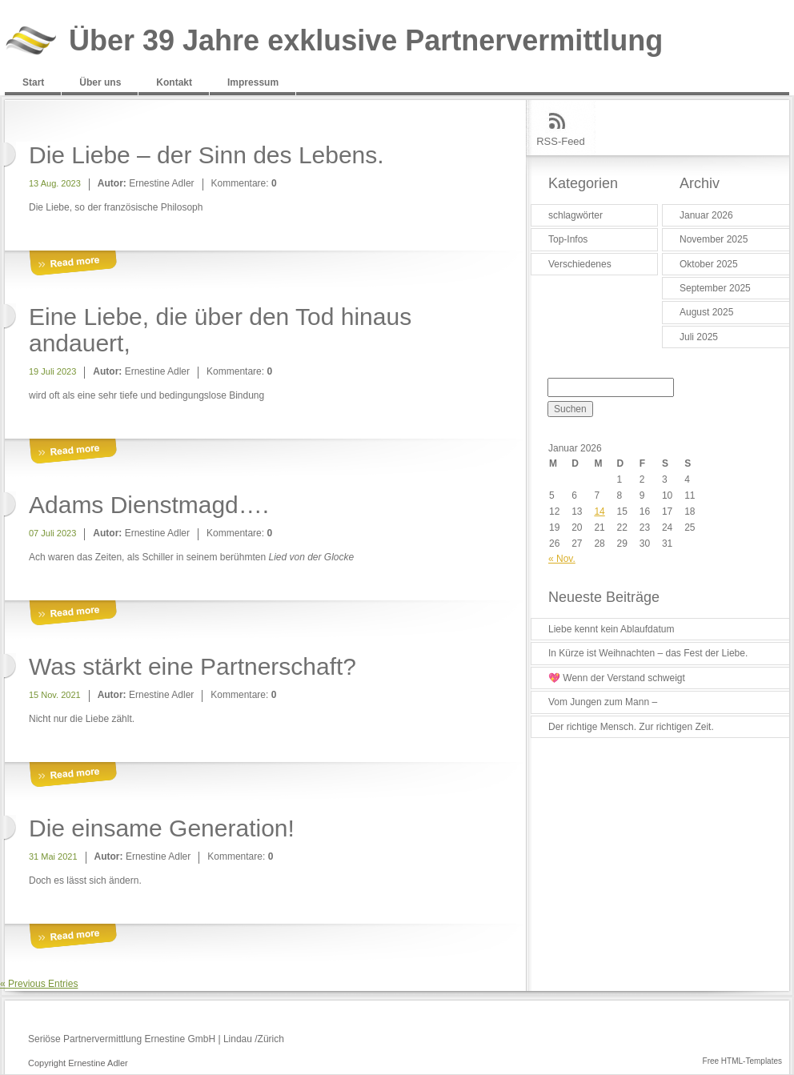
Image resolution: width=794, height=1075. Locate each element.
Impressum (253, 82)
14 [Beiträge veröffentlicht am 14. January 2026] (599, 511)
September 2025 (715, 288)
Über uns (100, 82)
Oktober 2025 (709, 264)
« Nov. (561, 558)
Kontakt (174, 82)
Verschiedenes (580, 264)
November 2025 (714, 239)
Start (33, 82)
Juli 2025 (699, 337)
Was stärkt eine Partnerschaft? (192, 666)
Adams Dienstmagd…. (149, 504)
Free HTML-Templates (742, 1061)
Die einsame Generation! (162, 828)
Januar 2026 (706, 215)
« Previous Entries (39, 983)
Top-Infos (567, 239)
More (73, 264)
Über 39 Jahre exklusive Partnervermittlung (366, 41)
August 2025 (706, 312)
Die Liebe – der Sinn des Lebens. (206, 155)
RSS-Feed (560, 141)
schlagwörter (575, 215)
